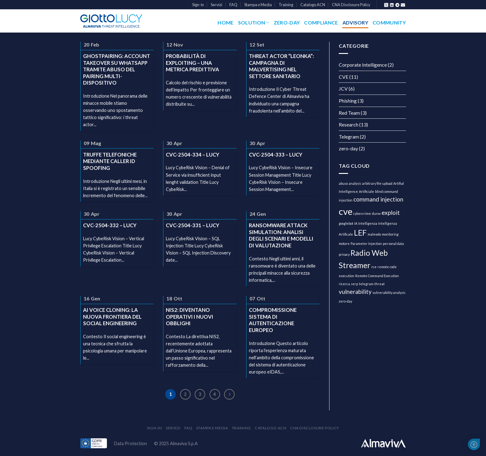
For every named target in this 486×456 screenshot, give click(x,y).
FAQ (233, 4)
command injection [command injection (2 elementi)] (378, 199)
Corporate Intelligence (363, 65)
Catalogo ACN (312, 4)
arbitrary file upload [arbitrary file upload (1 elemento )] (377, 183)
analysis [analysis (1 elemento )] (355, 183)
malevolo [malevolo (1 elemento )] (374, 234)
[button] (474, 444)
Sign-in (198, 4)
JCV (343, 88)
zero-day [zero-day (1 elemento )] (345, 301)
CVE (343, 77)
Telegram (349, 136)
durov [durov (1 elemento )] (376, 213)
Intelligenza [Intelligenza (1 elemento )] (367, 223)
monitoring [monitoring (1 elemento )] (390, 234)
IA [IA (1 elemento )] (355, 223)
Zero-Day (287, 22)
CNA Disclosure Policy (351, 4)
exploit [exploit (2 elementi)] (391, 212)
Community (389, 22)
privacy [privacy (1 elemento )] (344, 254)
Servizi (216, 4)
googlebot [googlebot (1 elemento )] (346, 223)
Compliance (321, 22)
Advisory (355, 22)
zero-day (348, 148)
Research (348, 124)
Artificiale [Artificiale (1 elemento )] (366, 191)
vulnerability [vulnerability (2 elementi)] (355, 291)
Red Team (349, 113)
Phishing (348, 101)
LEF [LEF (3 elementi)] (360, 232)
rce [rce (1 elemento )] (374, 267)
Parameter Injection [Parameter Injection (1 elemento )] (366, 243)
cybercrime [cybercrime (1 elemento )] (362, 213)
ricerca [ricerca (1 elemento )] (344, 284)
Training (286, 4)
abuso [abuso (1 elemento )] (343, 183)
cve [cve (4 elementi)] (345, 211)
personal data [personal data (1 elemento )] (393, 243)
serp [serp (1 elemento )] (354, 284)
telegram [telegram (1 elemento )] (366, 284)
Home (225, 22)
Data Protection (130, 443)
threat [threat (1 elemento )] (379, 284)
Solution (253, 23)
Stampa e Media (258, 4)
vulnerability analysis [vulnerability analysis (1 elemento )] (389, 292)
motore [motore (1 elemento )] (344, 243)
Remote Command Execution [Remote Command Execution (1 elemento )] (377, 276)
